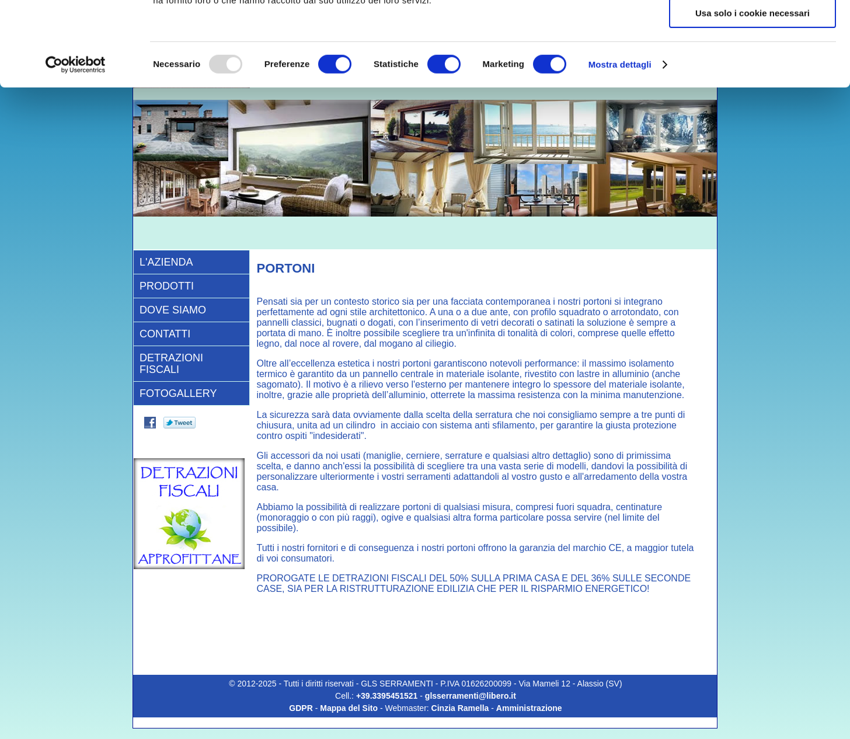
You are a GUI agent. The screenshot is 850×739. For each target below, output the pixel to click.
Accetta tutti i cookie (753, 29)
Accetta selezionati (752, 63)
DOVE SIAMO (173, 310)
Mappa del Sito (349, 708)
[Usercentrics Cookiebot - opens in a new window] (76, 149)
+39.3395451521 (388, 695)
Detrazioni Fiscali (171, 363)
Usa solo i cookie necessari (752, 97)
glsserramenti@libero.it (470, 695)
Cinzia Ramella (460, 708)
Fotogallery (178, 393)
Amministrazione (529, 708)
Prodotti (167, 286)
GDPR (300, 708)
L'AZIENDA (166, 262)
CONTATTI (165, 334)
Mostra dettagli (620, 149)
